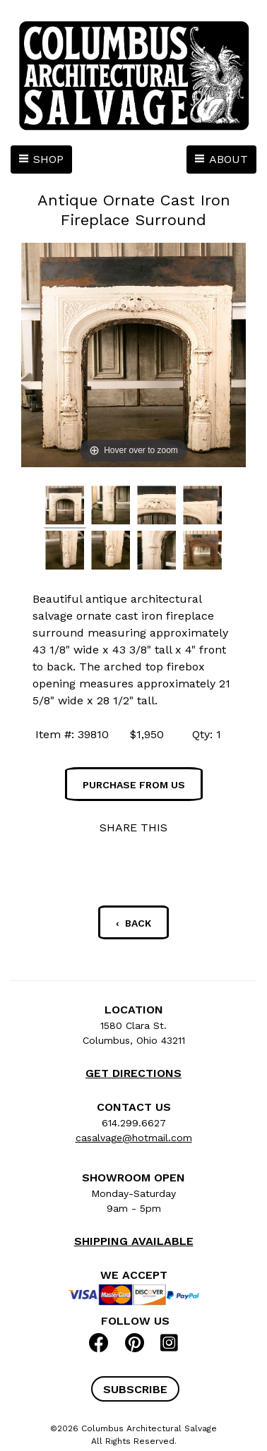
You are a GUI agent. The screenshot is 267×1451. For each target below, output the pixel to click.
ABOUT (228, 159)
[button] (135, 1389)
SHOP (48, 159)
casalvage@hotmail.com (134, 1137)
